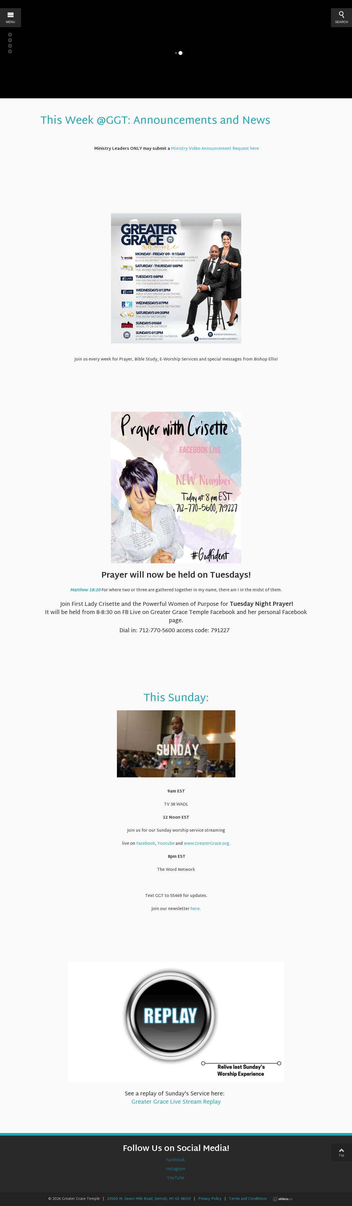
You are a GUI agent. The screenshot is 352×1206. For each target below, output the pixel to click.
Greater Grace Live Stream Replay (176, 1102)
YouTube (176, 1178)
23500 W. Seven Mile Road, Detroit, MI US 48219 (149, 1199)
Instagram (176, 1169)
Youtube (165, 844)
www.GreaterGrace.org (206, 844)
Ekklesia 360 (282, 1199)
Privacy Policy (210, 1199)
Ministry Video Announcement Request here (215, 149)
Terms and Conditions (248, 1199)
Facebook (145, 844)
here (195, 909)
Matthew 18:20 (85, 590)
